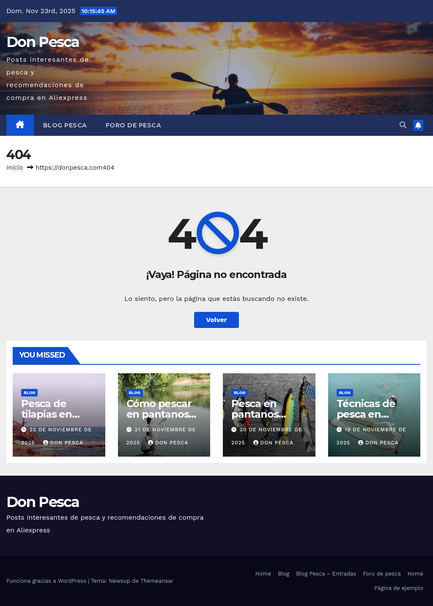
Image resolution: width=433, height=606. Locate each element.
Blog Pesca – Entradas (326, 573)
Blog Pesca (65, 125)
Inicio (14, 167)
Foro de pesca (134, 125)
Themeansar (156, 581)
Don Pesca (42, 42)
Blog (29, 392)
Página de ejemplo (398, 588)
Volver (216, 320)
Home (263, 573)
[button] (403, 125)
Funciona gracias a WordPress (47, 581)
